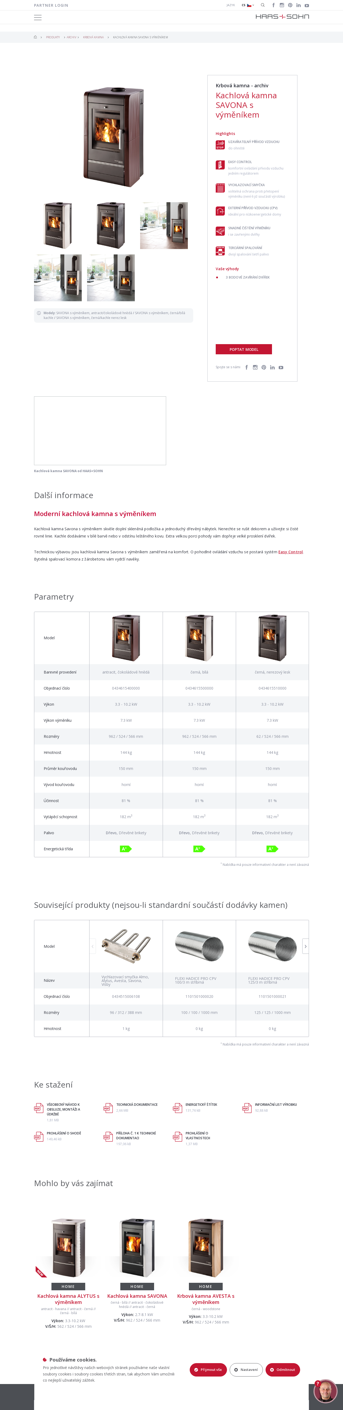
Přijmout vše (208, 1369)
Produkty (53, 37)
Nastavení (246, 1369)
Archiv (71, 37)
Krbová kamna (93, 37)
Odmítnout (282, 1369)
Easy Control (290, 551)
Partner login (51, 5)
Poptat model (244, 349)
